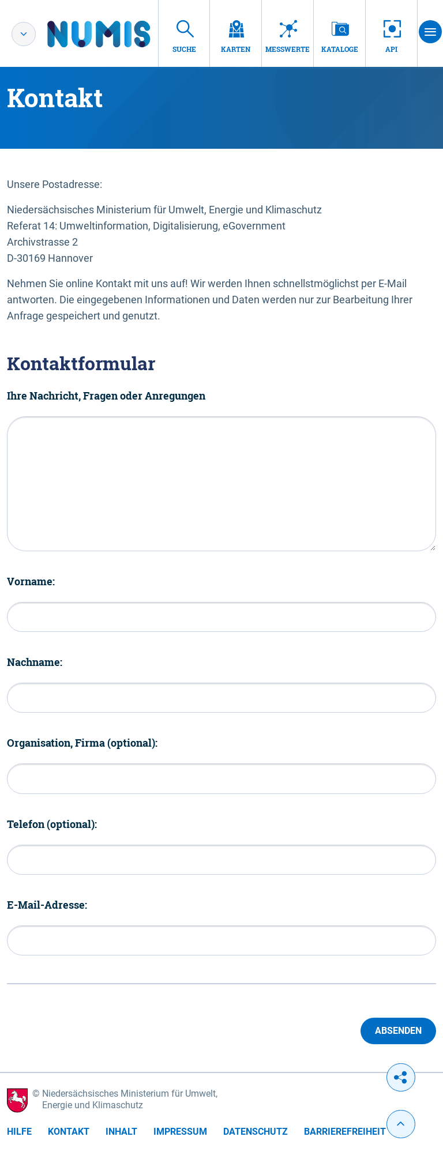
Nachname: (34, 662)
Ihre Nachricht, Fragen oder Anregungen (106, 395)
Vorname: (31, 581)
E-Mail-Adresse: (47, 905)
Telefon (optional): (52, 824)
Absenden (398, 1030)
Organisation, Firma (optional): (82, 743)
